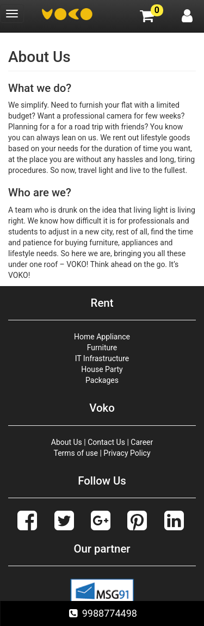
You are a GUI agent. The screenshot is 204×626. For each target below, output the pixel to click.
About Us (66, 442)
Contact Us (106, 442)
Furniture (102, 347)
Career (142, 442)
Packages (102, 380)
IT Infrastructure (102, 358)
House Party (101, 369)
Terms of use (75, 453)
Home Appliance (102, 336)
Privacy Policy (126, 453)
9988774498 (102, 613)
